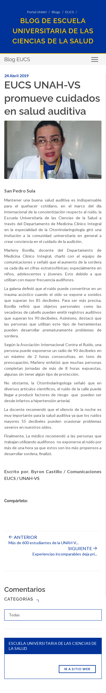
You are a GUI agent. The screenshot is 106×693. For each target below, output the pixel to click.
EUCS (69, 12)
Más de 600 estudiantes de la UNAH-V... (43, 540)
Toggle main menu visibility (95, 61)
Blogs (56, 12)
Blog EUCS (17, 59)
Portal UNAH (37, 12)
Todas (14, 614)
